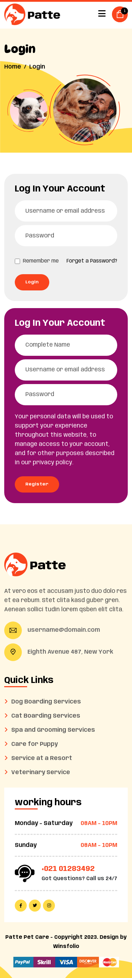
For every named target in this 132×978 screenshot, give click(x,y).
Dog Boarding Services (46, 702)
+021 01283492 (68, 869)
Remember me (41, 261)
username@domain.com (63, 630)
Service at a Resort (41, 758)
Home (12, 67)
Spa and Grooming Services (53, 730)
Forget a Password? (92, 261)
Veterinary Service (40, 773)
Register (37, 484)
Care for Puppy (34, 744)
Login (32, 282)
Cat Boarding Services (45, 716)
